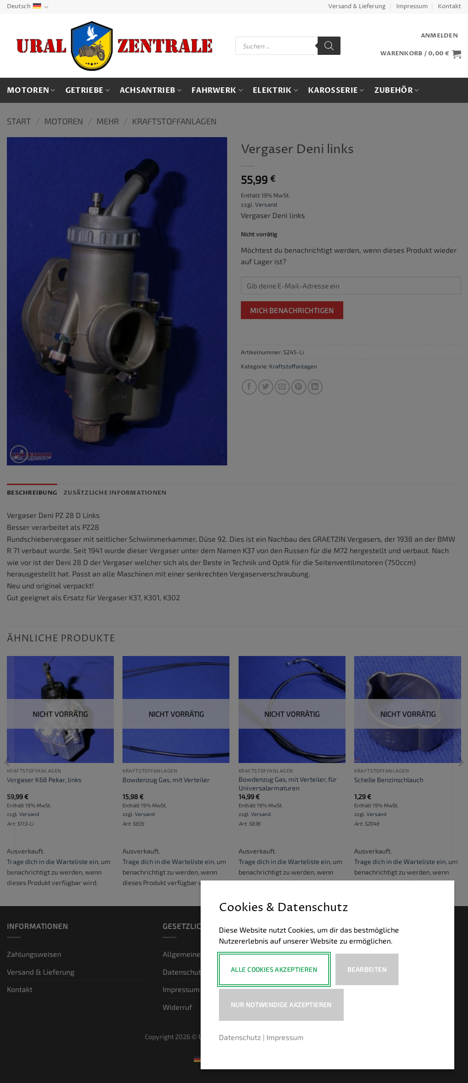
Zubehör (396, 90)
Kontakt (449, 7)
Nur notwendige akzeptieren (281, 1004)
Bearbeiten (367, 969)
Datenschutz (240, 1037)
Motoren (31, 90)
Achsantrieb (150, 90)
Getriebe (87, 90)
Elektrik (275, 90)
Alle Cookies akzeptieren (274, 969)
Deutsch (27, 7)
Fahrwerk (217, 90)
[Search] (329, 46)
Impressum (412, 7)
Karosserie (336, 90)
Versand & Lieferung (357, 7)
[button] (439, 36)
